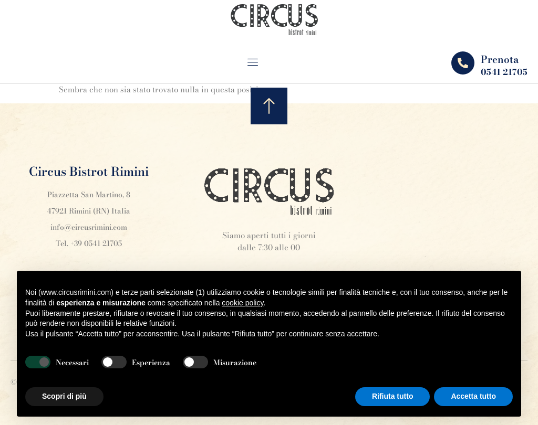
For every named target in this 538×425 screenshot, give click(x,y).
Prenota (500, 59)
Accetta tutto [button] (473, 396)
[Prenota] (462, 63)
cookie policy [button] (242, 303)
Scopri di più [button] (64, 396)
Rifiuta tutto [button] (392, 396)
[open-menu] (260, 63)
